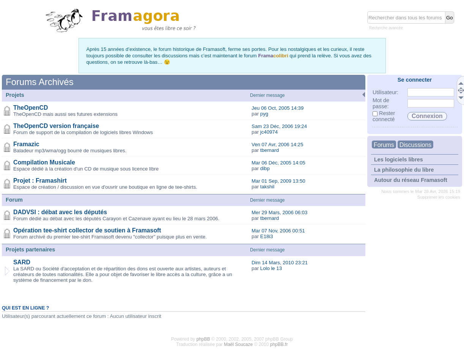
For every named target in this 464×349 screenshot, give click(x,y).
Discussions (415, 145)
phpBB (203, 339)
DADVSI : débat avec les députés (60, 212)
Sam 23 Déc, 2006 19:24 (279, 126)
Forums (384, 145)
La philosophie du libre (404, 170)
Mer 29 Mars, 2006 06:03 (279, 212)
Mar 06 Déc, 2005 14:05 (278, 163)
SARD (21, 262)
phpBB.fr (279, 344)
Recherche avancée (386, 28)
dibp (265, 168)
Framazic (26, 144)
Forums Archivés (40, 82)
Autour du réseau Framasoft (410, 180)
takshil (267, 187)
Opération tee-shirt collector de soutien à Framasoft (87, 230)
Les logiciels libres (398, 159)
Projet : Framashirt (40, 180)
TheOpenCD (30, 107)
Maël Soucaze (238, 344)
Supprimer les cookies (438, 197)
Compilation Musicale (44, 162)
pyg (264, 114)
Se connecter (415, 80)
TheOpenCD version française (56, 126)
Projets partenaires (30, 249)
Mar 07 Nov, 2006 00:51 (278, 231)
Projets (15, 95)
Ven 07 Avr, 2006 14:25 (277, 144)
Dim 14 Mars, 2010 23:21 (280, 262)
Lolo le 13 (271, 268)
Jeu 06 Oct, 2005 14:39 (278, 108)
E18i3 (266, 236)
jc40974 (269, 132)
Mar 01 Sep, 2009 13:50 (278, 181)
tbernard (269, 150)
